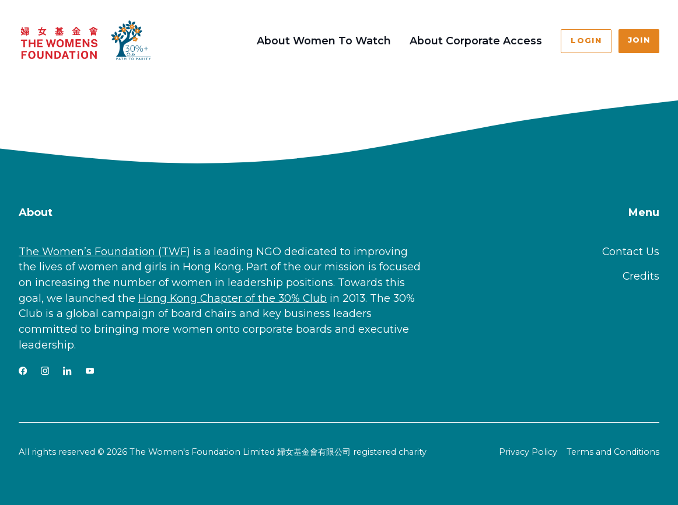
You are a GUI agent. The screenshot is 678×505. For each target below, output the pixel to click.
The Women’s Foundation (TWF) (104, 251)
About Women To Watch (324, 40)
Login (586, 40)
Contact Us (630, 251)
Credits (641, 276)
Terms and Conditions (613, 452)
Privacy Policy (528, 452)
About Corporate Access (476, 40)
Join (639, 40)
